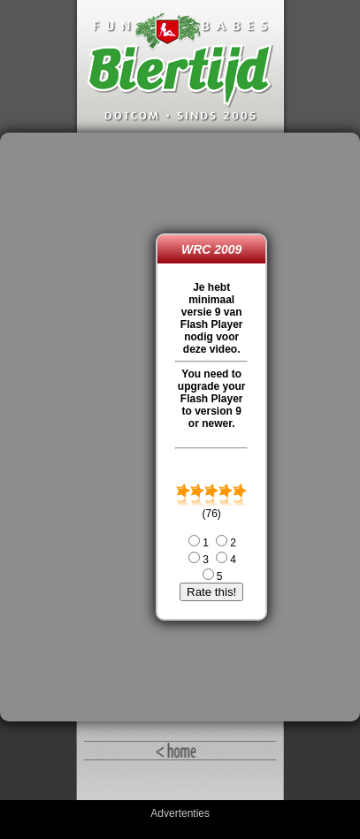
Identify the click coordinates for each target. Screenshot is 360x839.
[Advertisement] (82, 427)
